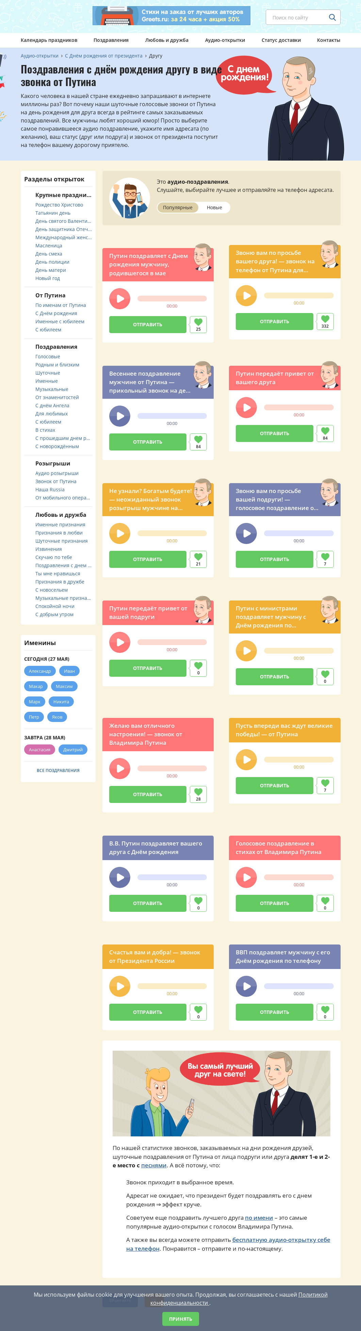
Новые (214, 207)
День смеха (48, 253)
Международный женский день (63, 237)
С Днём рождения (56, 313)
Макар (36, 686)
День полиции (52, 262)
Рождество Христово (59, 204)
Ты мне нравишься (57, 573)
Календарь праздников (49, 40)
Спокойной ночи (55, 606)
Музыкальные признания (63, 598)
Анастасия (39, 749)
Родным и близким (57, 364)
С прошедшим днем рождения (63, 438)
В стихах (45, 430)
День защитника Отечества (63, 229)
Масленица (48, 245)
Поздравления (111, 40)
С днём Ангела (52, 405)
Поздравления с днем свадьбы (63, 565)
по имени (259, 1217)
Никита (61, 702)
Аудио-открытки (225, 40)
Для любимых (51, 413)
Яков (57, 717)
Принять (180, 1319)
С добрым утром (54, 614)
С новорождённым (57, 446)
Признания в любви (59, 532)
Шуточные (47, 372)
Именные (46, 381)
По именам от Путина (60, 305)
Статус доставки (281, 40)
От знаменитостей (57, 397)
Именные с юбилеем (59, 321)
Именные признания (60, 524)
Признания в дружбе (59, 581)
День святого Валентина (63, 221)
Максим (64, 686)
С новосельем (51, 590)
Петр (34, 717)
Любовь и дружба (166, 40)
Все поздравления (58, 770)
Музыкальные (51, 389)
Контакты (328, 40)
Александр (40, 671)
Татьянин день (52, 213)
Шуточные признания (61, 541)
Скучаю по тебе (53, 557)
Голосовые (47, 356)
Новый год (47, 278)
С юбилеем (48, 329)
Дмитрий (73, 749)
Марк (34, 702)
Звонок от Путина (56, 481)
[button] (119, 298)
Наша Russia (50, 489)
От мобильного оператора (63, 497)
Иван (69, 671)
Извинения (48, 549)
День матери (50, 270)
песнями (154, 1165)
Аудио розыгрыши (57, 473)
